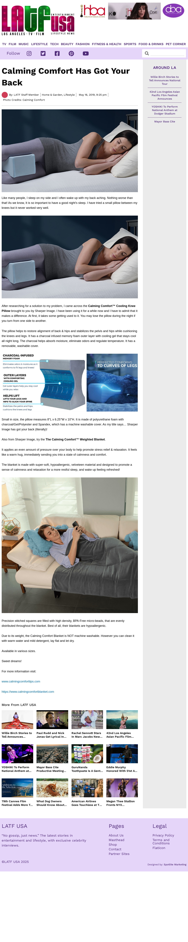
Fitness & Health (106, 44)
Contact (115, 849)
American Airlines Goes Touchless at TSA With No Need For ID (87, 803)
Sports (130, 44)
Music (24, 44)
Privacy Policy (163, 835)
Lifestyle (39, 44)
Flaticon (158, 848)
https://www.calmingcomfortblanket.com (28, 691)
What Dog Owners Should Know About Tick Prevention (50, 803)
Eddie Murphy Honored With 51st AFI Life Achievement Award (121, 769)
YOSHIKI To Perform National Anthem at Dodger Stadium (15, 769)
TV (4, 44)
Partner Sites (119, 854)
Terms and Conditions (161, 841)
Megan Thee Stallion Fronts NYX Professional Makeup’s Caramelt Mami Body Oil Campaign (122, 803)
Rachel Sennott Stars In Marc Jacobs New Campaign (86, 734)
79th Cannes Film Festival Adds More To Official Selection (17, 803)
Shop (113, 845)
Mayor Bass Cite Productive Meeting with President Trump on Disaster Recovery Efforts (52, 769)
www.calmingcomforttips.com (21, 681)
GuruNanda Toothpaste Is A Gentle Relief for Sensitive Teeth (87, 769)
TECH (54, 44)
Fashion (83, 44)
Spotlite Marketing (175, 864)
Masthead (116, 840)
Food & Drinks (151, 44)
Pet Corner (176, 44)
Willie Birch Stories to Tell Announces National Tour (17, 734)
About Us (116, 835)
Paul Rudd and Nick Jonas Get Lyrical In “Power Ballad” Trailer (52, 734)
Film (12, 44)
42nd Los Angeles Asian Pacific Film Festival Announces (119, 734)
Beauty (67, 44)
